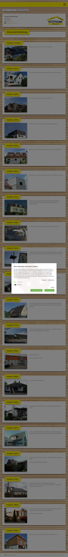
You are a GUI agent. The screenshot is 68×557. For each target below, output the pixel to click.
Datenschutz (51, 280)
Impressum (44, 280)
